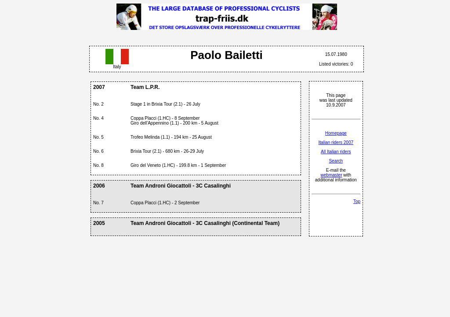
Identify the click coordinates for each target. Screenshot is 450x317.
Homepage (336, 133)
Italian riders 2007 (336, 142)
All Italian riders (336, 151)
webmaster (331, 175)
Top (356, 201)
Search (336, 160)
